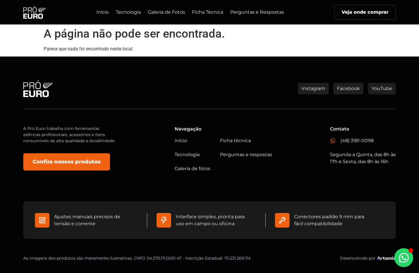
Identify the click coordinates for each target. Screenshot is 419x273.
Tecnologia (128, 12)
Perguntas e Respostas (257, 12)
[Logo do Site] (34, 12)
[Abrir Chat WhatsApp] (403, 257)
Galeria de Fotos (166, 12)
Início (102, 12)
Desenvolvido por (358, 258)
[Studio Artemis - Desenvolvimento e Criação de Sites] (386, 257)
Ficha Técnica (207, 12)
